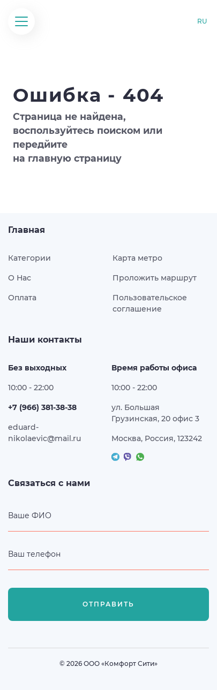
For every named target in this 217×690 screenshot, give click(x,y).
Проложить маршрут (155, 278)
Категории (29, 258)
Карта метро (137, 258)
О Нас (19, 278)
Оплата (22, 297)
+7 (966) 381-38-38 (42, 407)
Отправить (108, 605)
